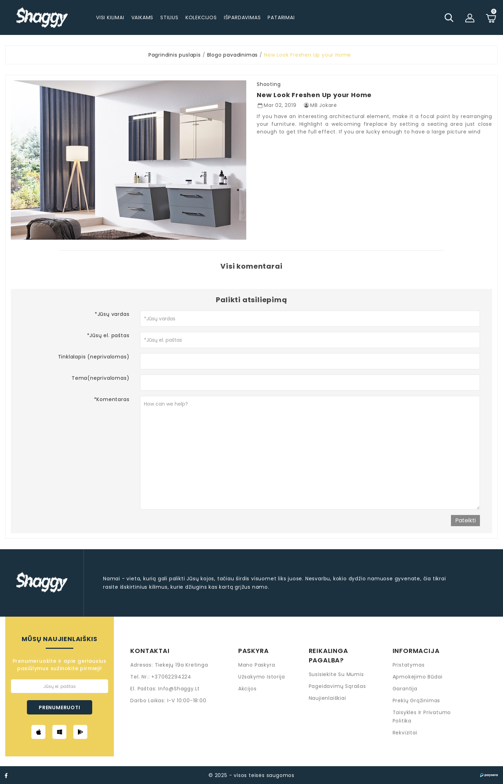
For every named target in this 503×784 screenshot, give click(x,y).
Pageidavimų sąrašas (337, 686)
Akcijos (247, 688)
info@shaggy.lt (179, 688)
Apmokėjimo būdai (418, 676)
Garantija (405, 688)
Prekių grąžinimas (416, 700)
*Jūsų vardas (112, 314)
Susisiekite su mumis (336, 674)
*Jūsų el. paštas (108, 335)
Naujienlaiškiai (327, 698)
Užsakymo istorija (261, 676)
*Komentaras (112, 399)
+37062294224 (171, 676)
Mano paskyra (256, 664)
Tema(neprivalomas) (100, 378)
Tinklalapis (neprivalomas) (94, 356)
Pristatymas (409, 664)
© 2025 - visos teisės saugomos (251, 775)
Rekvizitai (405, 732)
